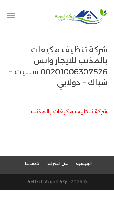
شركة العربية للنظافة (48, 181)
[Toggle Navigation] (11, 16)
